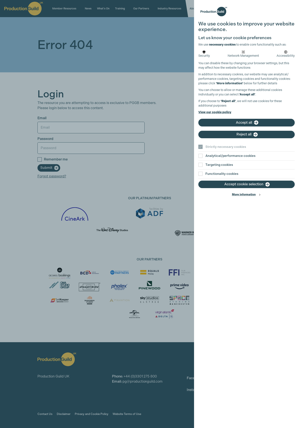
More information (244, 194)
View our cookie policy (214, 112)
